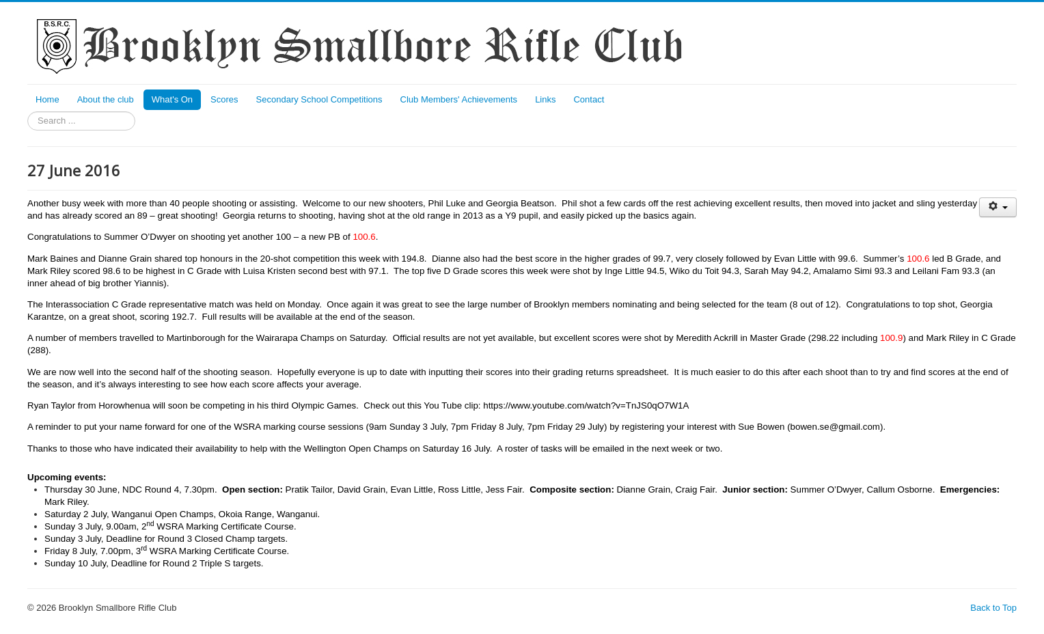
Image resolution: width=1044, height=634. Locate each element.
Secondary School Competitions (319, 99)
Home (47, 99)
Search (27, 111)
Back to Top (993, 608)
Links (545, 99)
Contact (588, 99)
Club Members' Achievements (459, 99)
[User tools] (998, 207)
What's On (172, 99)
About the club (105, 99)
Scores (224, 99)
